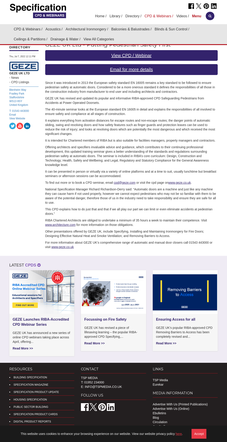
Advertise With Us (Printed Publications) (180, 404)
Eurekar (158, 384)
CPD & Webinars (27, 29)
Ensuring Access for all (175, 319)
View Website (17, 118)
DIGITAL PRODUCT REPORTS (32, 421)
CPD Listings (20, 82)
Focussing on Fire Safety (105, 319)
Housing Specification (30, 399)
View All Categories (99, 39)
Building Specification (30, 377)
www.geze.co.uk (179, 182)
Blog (156, 417)
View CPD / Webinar (131, 55)
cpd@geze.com (124, 182)
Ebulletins (159, 413)
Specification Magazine (31, 384)
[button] (196, 16)
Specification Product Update (36, 392)
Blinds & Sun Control (171, 29)
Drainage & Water (65, 39)
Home (100, 16)
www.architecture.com (60, 225)
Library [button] (115, 16)
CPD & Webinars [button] (158, 16)
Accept (199, 434)
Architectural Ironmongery (86, 29)
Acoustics (53, 29)
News (15, 77)
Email (12, 114)
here (179, 434)
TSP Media (160, 380)
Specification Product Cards (36, 414)
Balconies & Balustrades (130, 29)
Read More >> (23, 348)
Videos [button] (181, 16)
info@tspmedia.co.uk (103, 387)
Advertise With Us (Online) (171, 408)
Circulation (160, 422)
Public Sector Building (31, 406)
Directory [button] (132, 16)
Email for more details (131, 69)
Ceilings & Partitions (29, 39)
